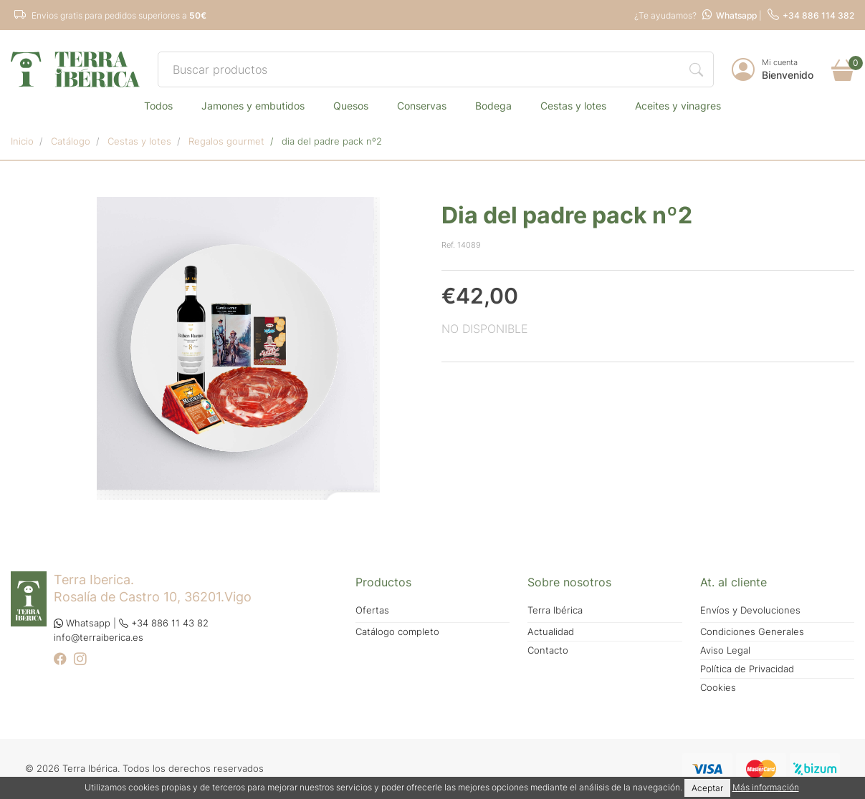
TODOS (158, 106)
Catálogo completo (397, 631)
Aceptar (707, 788)
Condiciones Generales (752, 631)
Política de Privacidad (747, 669)
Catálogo (70, 141)
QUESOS (350, 106)
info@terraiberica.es (98, 637)
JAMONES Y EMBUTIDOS (253, 106)
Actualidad (550, 631)
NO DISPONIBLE (484, 328)
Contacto (547, 650)
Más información (765, 787)
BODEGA (493, 106)
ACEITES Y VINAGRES (678, 106)
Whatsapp (729, 15)
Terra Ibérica (555, 610)
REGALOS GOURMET (226, 141)
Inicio (22, 141)
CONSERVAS (421, 106)
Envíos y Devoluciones (750, 610)
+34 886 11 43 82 (164, 623)
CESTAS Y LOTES (573, 106)
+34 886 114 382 (811, 15)
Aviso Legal (725, 650)
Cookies (718, 687)
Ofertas (372, 610)
